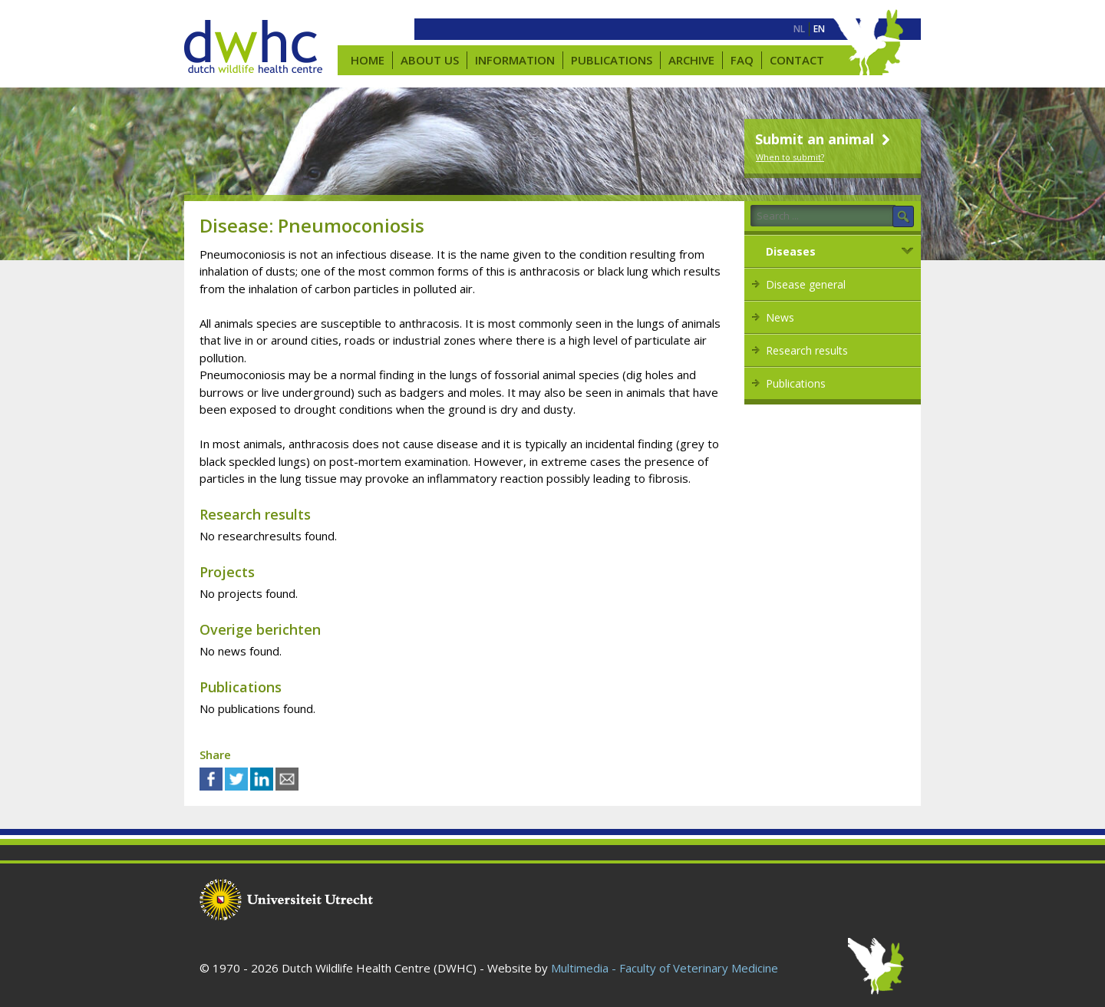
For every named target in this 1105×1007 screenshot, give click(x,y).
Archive (691, 60)
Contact (797, 60)
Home (367, 60)
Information (515, 60)
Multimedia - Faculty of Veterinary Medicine (664, 968)
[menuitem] (799, 29)
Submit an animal (824, 139)
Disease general (806, 284)
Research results (807, 350)
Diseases (791, 251)
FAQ (742, 60)
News (780, 317)
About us (430, 60)
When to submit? (790, 157)
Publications (611, 60)
